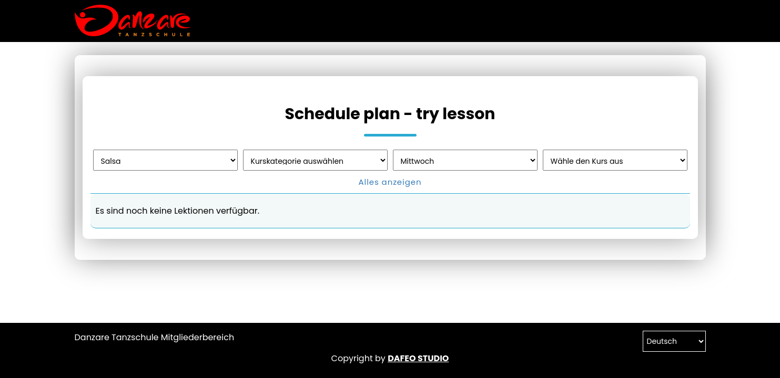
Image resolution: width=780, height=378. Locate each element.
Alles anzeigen (390, 181)
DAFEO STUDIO (418, 358)
